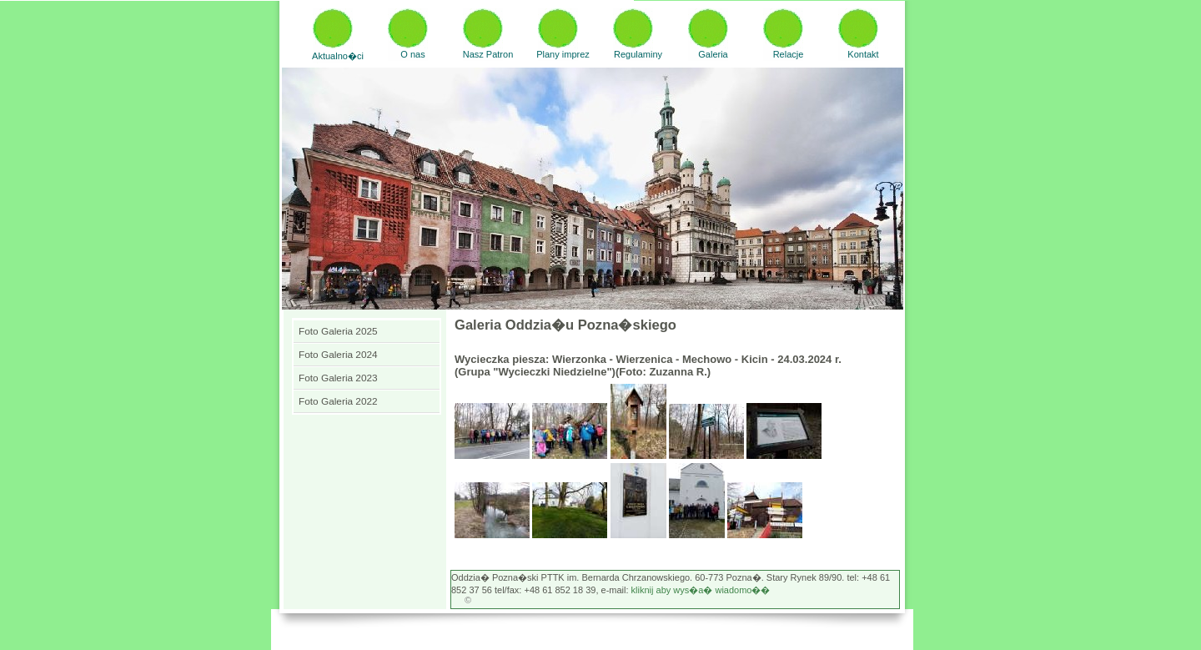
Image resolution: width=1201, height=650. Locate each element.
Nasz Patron (488, 54)
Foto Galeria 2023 (338, 378)
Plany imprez (563, 54)
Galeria (712, 54)
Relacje (788, 54)
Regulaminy (638, 54)
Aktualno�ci (338, 56)
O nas (412, 54)
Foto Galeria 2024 (338, 354)
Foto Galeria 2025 (338, 331)
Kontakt (862, 54)
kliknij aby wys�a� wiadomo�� (701, 590)
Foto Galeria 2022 (338, 401)
